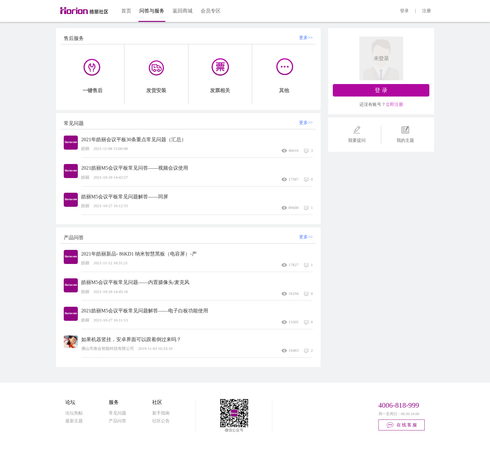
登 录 (381, 90)
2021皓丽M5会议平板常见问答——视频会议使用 (134, 168)
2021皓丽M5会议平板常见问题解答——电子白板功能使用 (144, 310)
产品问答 (117, 421)
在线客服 (402, 425)
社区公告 (161, 421)
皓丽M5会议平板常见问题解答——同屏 (124, 196)
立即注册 (394, 104)
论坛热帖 (74, 413)
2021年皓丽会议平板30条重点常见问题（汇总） (133, 139)
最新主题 (74, 421)
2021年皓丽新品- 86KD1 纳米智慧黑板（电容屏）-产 (139, 253)
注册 (426, 10)
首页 (126, 10)
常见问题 (117, 413)
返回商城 (182, 10)
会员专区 (211, 10)
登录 (404, 10)
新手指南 (161, 413)
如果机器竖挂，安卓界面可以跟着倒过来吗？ (131, 339)
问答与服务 (151, 10)
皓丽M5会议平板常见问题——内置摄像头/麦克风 (135, 282)
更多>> (306, 37)
